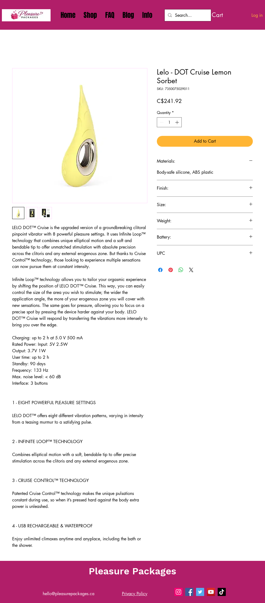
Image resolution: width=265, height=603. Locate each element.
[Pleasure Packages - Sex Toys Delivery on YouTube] (211, 592)
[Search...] (187, 15)
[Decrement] (161, 122)
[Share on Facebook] (160, 270)
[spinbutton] (169, 122)
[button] (147, 15)
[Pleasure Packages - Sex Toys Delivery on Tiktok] (222, 592)
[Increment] (177, 122)
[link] (224, 14)
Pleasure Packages (132, 571)
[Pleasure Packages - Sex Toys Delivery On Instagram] (178, 592)
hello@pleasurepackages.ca (68, 594)
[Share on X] (191, 270)
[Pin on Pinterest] (170, 270)
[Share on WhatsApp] (181, 270)
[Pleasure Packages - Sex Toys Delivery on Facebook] (189, 592)
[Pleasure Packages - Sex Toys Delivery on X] (200, 592)
